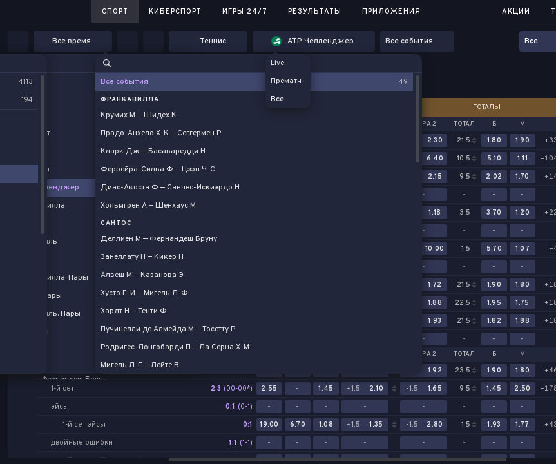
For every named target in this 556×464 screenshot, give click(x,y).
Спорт (115, 11)
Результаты (314, 11)
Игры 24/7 (244, 11)
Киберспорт (175, 11)
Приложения (391, 11)
